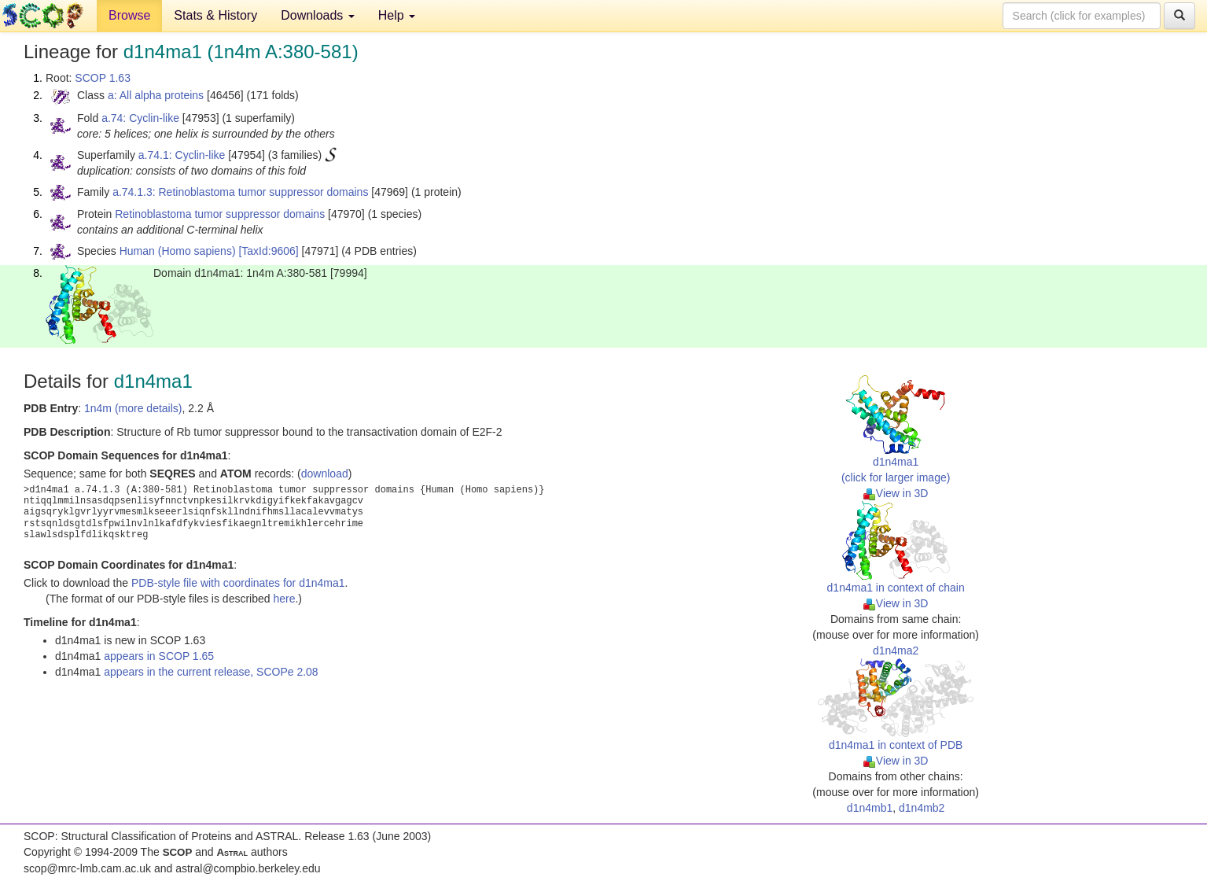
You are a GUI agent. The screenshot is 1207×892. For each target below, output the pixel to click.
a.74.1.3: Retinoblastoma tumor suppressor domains (240, 192)
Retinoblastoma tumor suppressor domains (220, 214)
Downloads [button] (318, 15)
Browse (129, 15)
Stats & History (215, 15)
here (284, 598)
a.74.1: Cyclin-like (182, 155)
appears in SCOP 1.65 (159, 656)
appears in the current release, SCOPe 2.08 (211, 671)
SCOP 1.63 (103, 78)
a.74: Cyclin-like (140, 118)
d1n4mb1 (869, 808)
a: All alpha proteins (156, 95)
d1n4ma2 (895, 650)
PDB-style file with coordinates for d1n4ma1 (238, 583)
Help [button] (396, 15)
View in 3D (896, 493)
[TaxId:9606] (268, 251)
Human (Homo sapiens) (178, 251)
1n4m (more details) (133, 408)
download (324, 473)
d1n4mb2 (921, 808)
